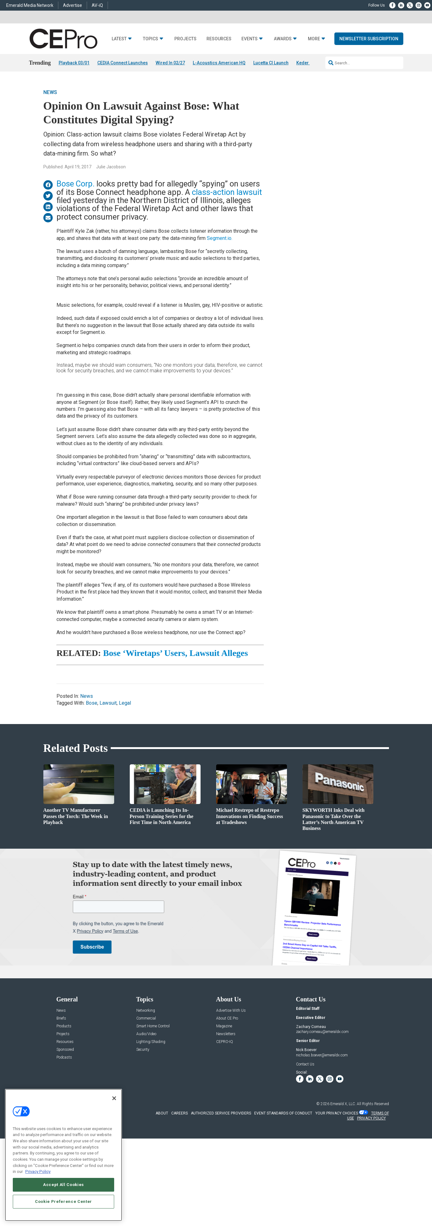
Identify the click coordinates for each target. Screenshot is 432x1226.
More (314, 39)
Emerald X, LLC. (343, 1104)
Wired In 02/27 (170, 62)
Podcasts (64, 1057)
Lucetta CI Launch (271, 62)
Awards (283, 39)
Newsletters (225, 1034)
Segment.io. (219, 238)
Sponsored (65, 1050)
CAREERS (179, 1113)
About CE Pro (227, 1018)
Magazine (224, 1026)
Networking (145, 1011)
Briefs (61, 1018)
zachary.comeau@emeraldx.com (322, 1032)
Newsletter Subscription (368, 38)
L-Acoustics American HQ (219, 62)
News (50, 93)
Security (142, 1050)
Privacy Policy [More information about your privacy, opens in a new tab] (38, 1171)
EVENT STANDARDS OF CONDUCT (283, 1113)
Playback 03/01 (74, 62)
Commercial (146, 1018)
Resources (218, 39)
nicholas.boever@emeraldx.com (322, 1055)
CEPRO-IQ (224, 1042)
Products (63, 1026)
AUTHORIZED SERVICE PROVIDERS (221, 1113)
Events (249, 39)
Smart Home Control (153, 1026)
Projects (185, 39)
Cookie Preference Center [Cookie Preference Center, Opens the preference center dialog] (63, 1201)
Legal (125, 703)
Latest (119, 39)
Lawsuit (108, 703)
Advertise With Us (231, 1011)
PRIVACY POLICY (371, 1118)
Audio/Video (146, 1034)
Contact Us (305, 1064)
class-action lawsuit (227, 192)
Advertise (72, 5)
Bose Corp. (75, 183)
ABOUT (162, 1113)
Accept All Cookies (63, 1184)
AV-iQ (97, 5)
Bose (91, 703)
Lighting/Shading (150, 1042)
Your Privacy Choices (336, 1113)
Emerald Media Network (29, 5)
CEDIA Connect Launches (122, 62)
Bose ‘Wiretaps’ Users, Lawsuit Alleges (175, 653)
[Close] (114, 1098)
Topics (150, 39)
